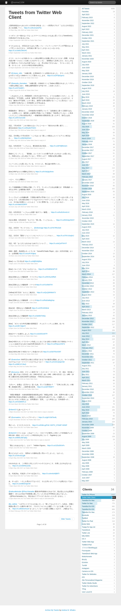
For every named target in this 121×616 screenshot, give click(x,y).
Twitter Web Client (32, 30)
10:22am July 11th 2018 (16, 182)
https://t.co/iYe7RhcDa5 (52, 228)
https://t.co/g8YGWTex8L (48, 417)
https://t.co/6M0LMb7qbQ (18, 438)
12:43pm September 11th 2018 (18, 68)
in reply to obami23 (47, 412)
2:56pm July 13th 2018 (16, 148)
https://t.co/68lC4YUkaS (17, 364)
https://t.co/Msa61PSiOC (27, 128)
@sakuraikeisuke (15, 491)
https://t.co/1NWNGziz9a (21, 466)
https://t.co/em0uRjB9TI (50, 473)
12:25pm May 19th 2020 (16, 30)
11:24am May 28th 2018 (16, 346)
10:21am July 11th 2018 (16, 192)
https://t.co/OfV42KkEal (40, 308)
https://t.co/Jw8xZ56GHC (18, 50)
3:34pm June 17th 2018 (16, 264)
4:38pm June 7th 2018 (16, 310)
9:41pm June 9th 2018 (16, 287)
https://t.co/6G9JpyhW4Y (65, 220)
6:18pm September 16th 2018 (18, 40)
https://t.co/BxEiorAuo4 (20, 509)
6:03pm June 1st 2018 (16, 328)
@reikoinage (38, 228)
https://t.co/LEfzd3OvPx (56, 445)
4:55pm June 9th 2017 (16, 448)
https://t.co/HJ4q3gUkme (44, 172)
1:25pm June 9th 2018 (16, 295)
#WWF (64, 425)
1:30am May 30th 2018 (16, 336)
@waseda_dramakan (19, 83)
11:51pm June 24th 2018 (16, 238)
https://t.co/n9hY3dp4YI (17, 326)
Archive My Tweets (52, 610)
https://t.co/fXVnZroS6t (17, 118)
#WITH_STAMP (56, 425)
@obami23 (13, 410)
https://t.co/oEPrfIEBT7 (45, 387)
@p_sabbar (13, 504)
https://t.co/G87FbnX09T (52, 352)
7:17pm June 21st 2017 (16, 440)
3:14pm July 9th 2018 (15, 214)
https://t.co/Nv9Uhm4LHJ (60, 212)
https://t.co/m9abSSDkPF (18, 204)
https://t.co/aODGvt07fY (39, 334)
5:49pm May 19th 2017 (16, 468)
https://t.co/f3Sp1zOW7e (56, 344)
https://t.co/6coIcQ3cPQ (32, 28)
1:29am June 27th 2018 (16, 230)
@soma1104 (17, 2)
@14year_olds (16, 73)
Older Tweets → (67, 519)
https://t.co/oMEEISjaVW (21, 484)
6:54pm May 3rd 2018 (15, 366)
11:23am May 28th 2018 (16, 354)
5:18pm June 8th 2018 (16, 302)
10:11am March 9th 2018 (16, 404)
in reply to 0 (41, 105)
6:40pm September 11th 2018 (18, 53)
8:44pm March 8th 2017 (16, 476)
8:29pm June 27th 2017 (16, 427)
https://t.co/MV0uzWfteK (47, 277)
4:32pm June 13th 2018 (16, 279)
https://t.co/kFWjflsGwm (58, 146)
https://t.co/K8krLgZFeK (41, 425)
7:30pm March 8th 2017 (16, 486)
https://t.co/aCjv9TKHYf (58, 243)
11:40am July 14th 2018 (16, 140)
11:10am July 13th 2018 (16, 158)
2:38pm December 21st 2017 (18, 412)
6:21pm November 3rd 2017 (17, 420)
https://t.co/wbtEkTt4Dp (37, 316)
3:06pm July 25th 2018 (16, 105)
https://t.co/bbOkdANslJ (22, 138)
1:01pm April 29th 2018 (16, 379)
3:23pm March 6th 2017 (16, 498)
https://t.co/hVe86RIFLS (17, 402)
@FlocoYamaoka (28, 491)
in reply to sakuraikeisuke (46, 498)
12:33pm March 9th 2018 (16, 389)
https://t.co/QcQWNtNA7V (46, 292)
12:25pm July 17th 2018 (16, 130)
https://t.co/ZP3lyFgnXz (55, 75)
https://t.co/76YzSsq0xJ (65, 236)
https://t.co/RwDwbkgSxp (45, 300)
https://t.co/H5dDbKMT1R (47, 269)
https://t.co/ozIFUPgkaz (27, 253)
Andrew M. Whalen (68, 610)
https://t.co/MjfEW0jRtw (33, 261)
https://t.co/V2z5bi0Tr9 (44, 285)
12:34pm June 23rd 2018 (16, 246)
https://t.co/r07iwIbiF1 (16, 88)
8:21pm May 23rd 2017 (16, 458)
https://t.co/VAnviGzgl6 (17, 456)
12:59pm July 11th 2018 (16, 174)
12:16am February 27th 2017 (18, 511)
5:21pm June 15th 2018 (16, 271)
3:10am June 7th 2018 (16, 318)
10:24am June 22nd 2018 (17, 256)
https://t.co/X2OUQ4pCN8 (55, 362)
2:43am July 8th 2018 (15, 222)
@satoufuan (15, 359)
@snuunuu (15, 372)
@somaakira (16, 417)
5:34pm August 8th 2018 (16, 78)
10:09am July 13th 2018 (16, 166)
